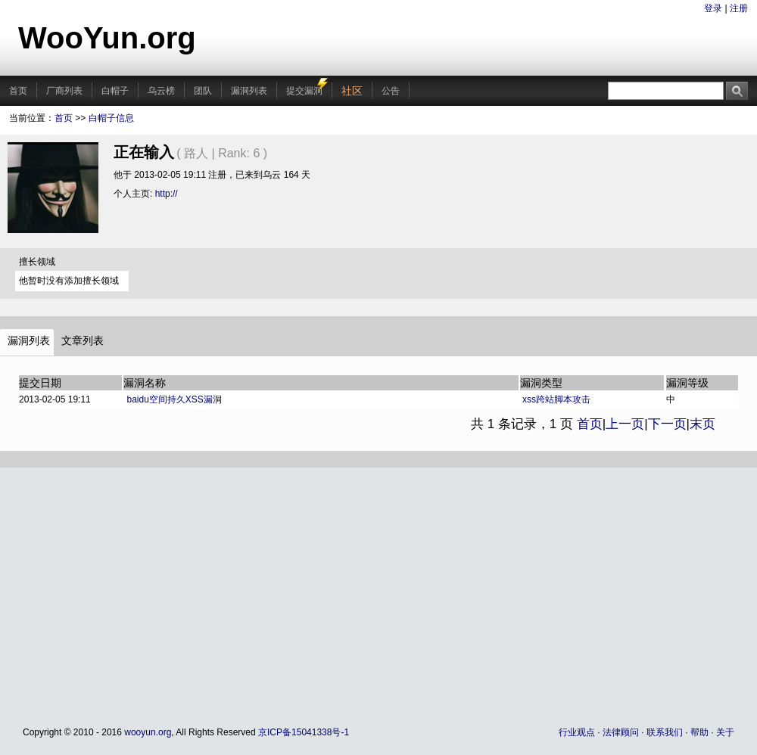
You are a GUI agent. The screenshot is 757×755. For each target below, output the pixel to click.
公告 (391, 90)
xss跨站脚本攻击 (556, 399)
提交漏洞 (304, 90)
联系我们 (664, 732)
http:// (166, 193)
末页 (702, 424)
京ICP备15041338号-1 (303, 732)
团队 (203, 90)
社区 (352, 91)
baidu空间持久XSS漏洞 (174, 399)
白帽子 (115, 90)
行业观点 (577, 732)
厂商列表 (64, 90)
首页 (18, 90)
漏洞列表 (249, 90)
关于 (725, 732)
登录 (713, 8)
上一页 (625, 424)
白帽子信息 (111, 118)
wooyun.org (147, 732)
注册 (739, 8)
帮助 (699, 732)
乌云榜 (161, 90)
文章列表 (82, 340)
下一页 (667, 424)
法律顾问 (621, 732)
